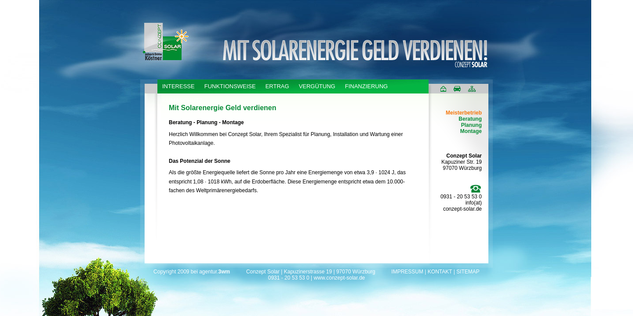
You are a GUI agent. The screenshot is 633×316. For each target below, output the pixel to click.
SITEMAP (468, 272)
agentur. (214, 272)
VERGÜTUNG (317, 86)
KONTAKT (440, 272)
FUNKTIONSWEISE (230, 86)
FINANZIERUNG (366, 86)
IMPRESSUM (407, 272)
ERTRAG (277, 86)
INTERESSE (178, 86)
